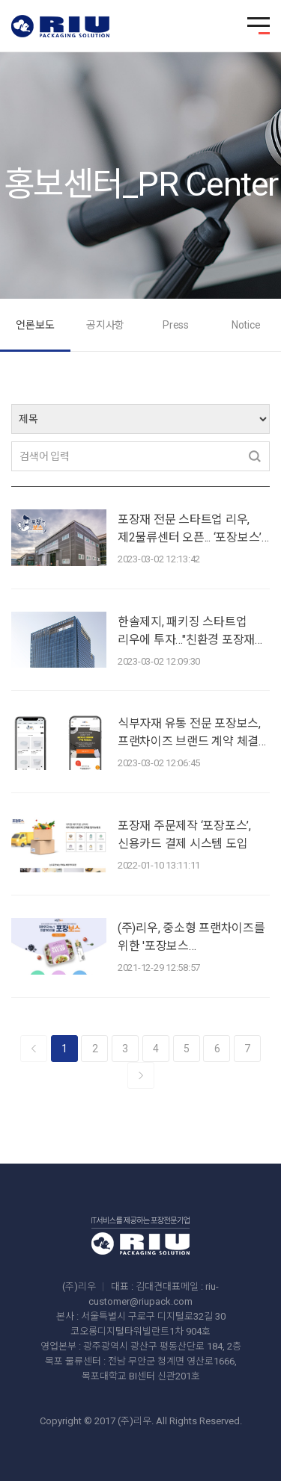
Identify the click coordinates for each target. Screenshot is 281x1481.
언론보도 (35, 325)
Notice (246, 325)
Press (176, 325)
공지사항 (105, 325)
